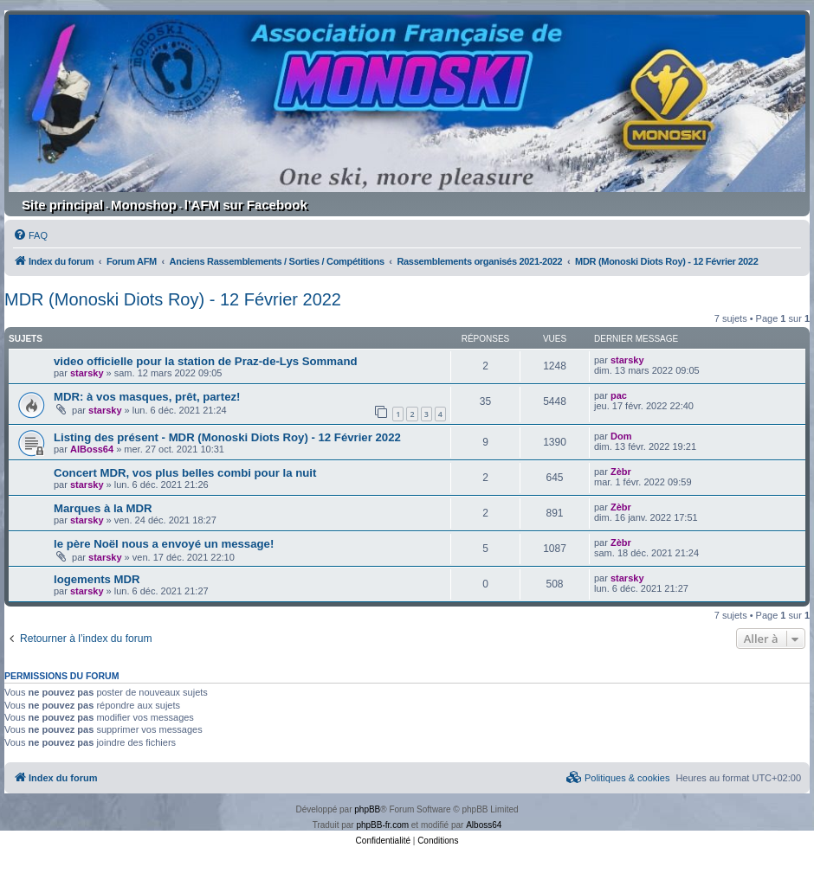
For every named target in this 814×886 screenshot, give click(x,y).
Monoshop (144, 204)
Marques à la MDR (103, 508)
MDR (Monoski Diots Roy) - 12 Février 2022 (172, 299)
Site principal (62, 204)
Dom (620, 436)
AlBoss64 (91, 449)
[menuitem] (30, 235)
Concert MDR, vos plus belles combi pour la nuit (185, 472)
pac (618, 395)
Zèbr (620, 471)
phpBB (367, 809)
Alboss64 (483, 825)
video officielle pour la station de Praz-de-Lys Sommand (206, 361)
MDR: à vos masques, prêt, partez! (147, 396)
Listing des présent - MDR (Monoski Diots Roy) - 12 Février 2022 (227, 437)
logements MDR (97, 579)
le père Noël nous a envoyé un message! (164, 543)
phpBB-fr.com (382, 825)
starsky (87, 373)
